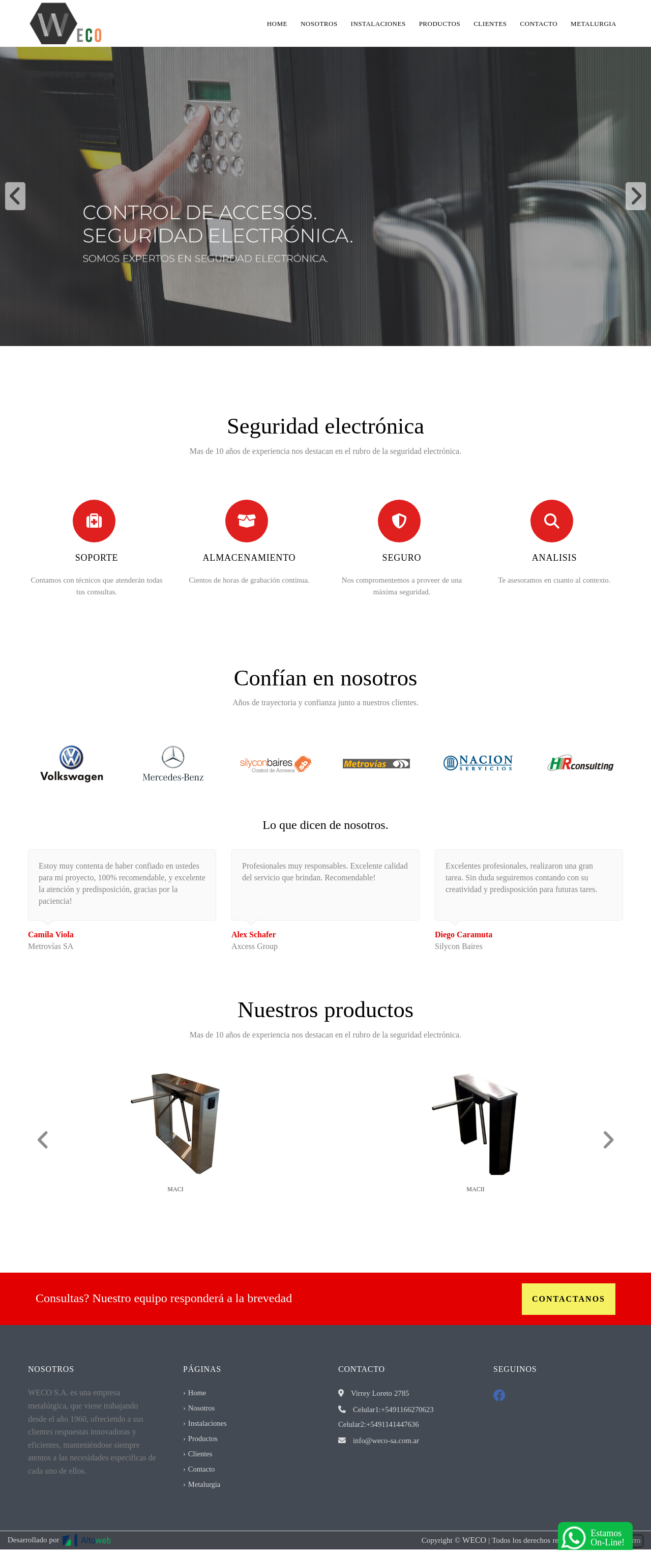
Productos (440, 23)
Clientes (490, 23)
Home (277, 23)
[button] (15, 196)
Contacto (539, 23)
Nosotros (319, 23)
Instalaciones (378, 23)
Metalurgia (593, 23)
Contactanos (568, 1299)
